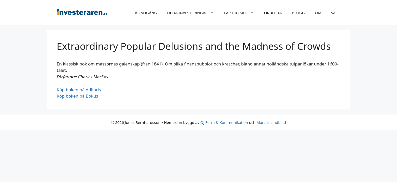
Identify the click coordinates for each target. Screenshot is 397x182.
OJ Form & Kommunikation (224, 122)
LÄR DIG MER (241, 12)
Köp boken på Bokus (77, 96)
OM (318, 12)
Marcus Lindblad (271, 122)
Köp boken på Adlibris (79, 90)
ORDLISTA (273, 12)
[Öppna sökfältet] (333, 12)
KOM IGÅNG (146, 12)
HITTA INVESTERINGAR (193, 12)
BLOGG (298, 12)
